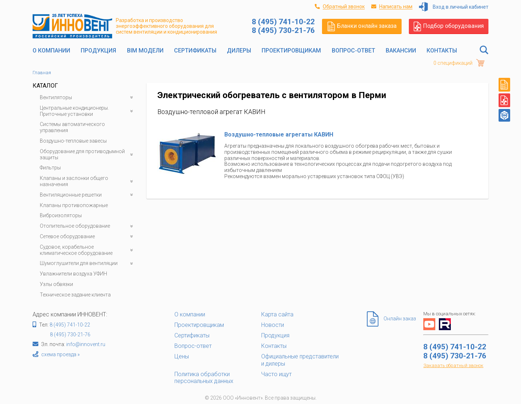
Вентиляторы (88, 97)
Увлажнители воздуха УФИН (73, 274)
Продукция (98, 50)
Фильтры (50, 168)
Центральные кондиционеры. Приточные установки (88, 111)
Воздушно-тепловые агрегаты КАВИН (278, 134)
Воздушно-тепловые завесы (73, 141)
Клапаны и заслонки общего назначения (88, 181)
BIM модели (145, 50)
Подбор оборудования (449, 26)
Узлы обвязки (56, 284)
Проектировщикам (291, 50)
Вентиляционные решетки (88, 195)
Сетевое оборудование (88, 236)
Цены (181, 356)
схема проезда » (60, 354)
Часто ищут (276, 374)
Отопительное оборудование (88, 226)
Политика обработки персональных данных (203, 377)
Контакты (442, 50)
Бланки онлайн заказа (362, 26)
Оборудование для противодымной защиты (88, 154)
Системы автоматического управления (72, 127)
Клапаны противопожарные (74, 205)
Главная (42, 72)
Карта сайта (277, 314)
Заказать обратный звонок (453, 365)
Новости (272, 324)
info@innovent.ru (85, 344)
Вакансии (401, 50)
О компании (51, 50)
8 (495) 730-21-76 (70, 334)
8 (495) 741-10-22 (70, 325)
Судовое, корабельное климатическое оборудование (88, 250)
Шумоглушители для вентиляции (88, 263)
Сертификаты (195, 50)
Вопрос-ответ (353, 50)
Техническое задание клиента (75, 295)
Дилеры (239, 50)
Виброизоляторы (61, 215)
